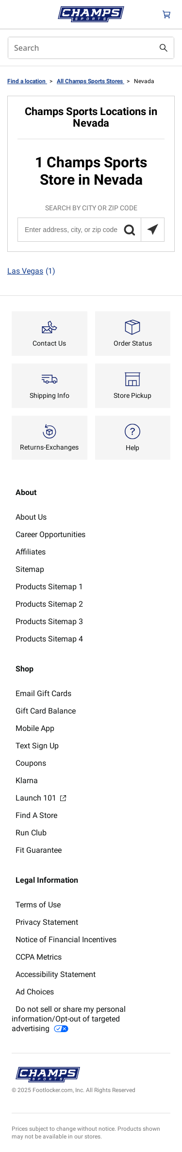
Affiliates (31, 551)
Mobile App (35, 728)
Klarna (27, 780)
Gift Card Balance (46, 710)
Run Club (31, 832)
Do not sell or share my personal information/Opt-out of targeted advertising (69, 1019)
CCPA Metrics (39, 957)
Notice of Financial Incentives (66, 939)
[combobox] (91, 47)
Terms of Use (38, 904)
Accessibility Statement (56, 974)
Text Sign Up (37, 745)
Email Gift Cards (43, 693)
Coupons (31, 763)
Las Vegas (31, 271)
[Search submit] (163, 47)
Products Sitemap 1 (49, 586)
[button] (129, 229)
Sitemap (30, 569)
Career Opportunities (50, 534)
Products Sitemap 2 (49, 604)
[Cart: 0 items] (166, 14)
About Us (31, 517)
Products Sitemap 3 (49, 621)
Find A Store (36, 815)
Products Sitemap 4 (49, 638)
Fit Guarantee (39, 850)
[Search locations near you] (152, 229)
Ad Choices (35, 991)
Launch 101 (41, 797)
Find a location (27, 81)
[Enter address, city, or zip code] (90, 230)
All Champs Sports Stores (90, 81)
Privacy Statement (47, 922)
